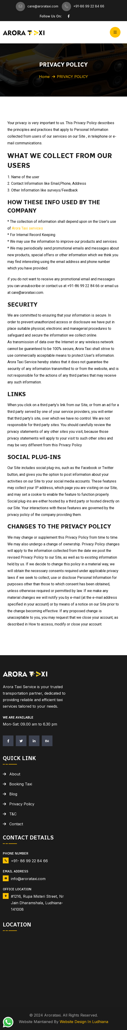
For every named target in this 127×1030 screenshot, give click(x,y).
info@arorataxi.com (28, 878)
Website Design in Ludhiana (84, 1021)
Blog (13, 794)
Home (44, 76)
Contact (16, 824)
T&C (12, 814)
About (14, 774)
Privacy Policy (21, 804)
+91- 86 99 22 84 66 (29, 860)
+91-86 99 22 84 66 (88, 6)
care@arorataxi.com (42, 6)
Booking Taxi (20, 784)
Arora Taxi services (27, 228)
